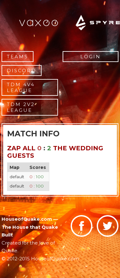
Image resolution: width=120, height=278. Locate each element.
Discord (21, 70)
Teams (17, 57)
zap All (21, 148)
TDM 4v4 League (21, 87)
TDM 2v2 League (21, 107)
